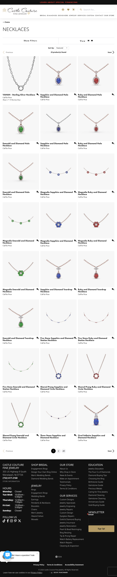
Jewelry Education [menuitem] (96, 468)
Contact (99, 15)
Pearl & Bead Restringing (71, 529)
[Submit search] (80, 9)
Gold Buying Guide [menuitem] (96, 505)
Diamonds (52, 15)
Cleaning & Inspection (69, 546)
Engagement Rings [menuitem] (39, 493)
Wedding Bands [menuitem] (38, 496)
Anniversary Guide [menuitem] (96, 501)
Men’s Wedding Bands (40, 475)
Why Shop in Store (68, 472)
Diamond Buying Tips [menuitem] (97, 475)
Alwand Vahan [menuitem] (37, 516)
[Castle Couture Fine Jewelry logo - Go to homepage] (20, 11)
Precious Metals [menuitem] (95, 488)
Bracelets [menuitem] (35, 506)
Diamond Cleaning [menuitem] (96, 495)
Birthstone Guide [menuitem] (95, 482)
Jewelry (73, 15)
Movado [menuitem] (34, 519)
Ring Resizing (65, 532)
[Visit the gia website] (58, 557)
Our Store (109, 15)
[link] (58, 2)
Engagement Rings (39, 468)
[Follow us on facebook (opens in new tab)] (8, 520)
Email (90, 515)
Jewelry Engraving (67, 506)
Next (110, 52)
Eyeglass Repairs (67, 516)
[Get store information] (11, 481)
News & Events (66, 475)
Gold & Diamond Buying (70, 519)
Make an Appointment (69, 478)
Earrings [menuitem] (34, 499)
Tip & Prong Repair (68, 536)
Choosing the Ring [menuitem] (96, 478)
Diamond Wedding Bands (42, 478)
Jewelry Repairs (66, 509)
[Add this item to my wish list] (37, 94)
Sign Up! (101, 528)
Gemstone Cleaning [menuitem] (97, 498)
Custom (90, 15)
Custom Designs (67, 499)
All (64, 451)
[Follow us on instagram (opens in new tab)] (11, 520)
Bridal (43, 15)
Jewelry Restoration (68, 526)
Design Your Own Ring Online (44, 472)
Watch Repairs (66, 542)
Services (82, 15)
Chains (7, 22)
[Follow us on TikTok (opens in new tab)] (4, 520)
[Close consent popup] (51, 573)
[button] (63, 9)
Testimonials (65, 482)
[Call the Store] (10, 478)
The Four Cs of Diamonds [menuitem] (99, 472)
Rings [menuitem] (33, 489)
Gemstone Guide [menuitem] (95, 485)
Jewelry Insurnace (67, 522)
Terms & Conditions (68, 488)
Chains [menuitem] (34, 509)
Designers (63, 15)
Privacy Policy (65, 485)
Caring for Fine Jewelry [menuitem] (98, 492)
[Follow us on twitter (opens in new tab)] (19, 520)
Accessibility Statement (74, 565)
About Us (64, 468)
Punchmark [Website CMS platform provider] (63, 572)
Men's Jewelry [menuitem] (37, 512)
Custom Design (66, 512)
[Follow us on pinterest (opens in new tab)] (15, 520)
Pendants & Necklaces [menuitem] (40, 503)
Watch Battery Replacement (72, 539)
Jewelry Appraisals (67, 503)
